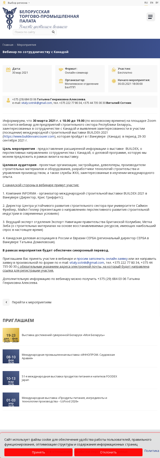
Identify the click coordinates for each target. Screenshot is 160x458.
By (157, 2)
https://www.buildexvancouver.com (29, 136)
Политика (151, 451)
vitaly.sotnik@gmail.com (36, 103)
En (151, 2)
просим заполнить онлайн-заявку (103, 258)
